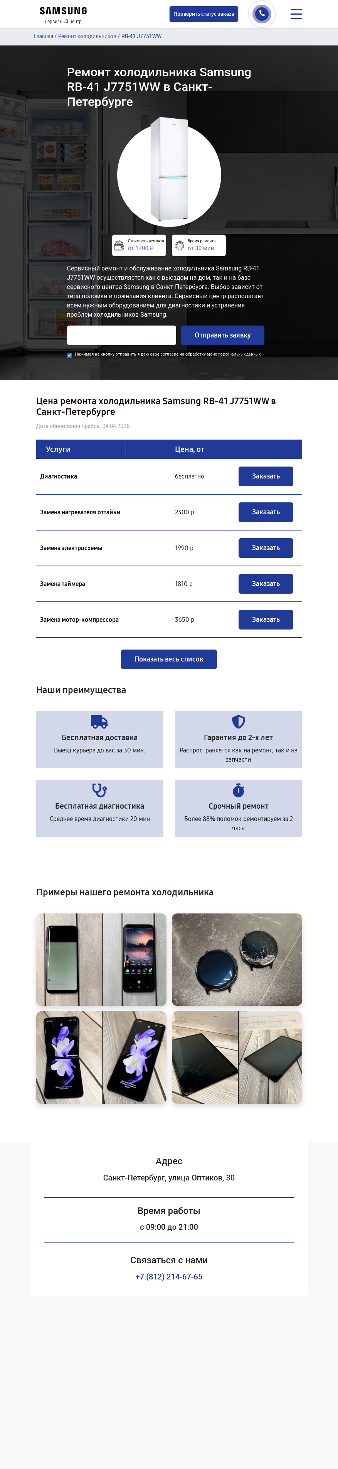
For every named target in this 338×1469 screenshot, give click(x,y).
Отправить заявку (223, 335)
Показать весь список (169, 659)
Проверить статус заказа (203, 14)
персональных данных (239, 354)
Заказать (266, 476)
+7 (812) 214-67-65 (169, 1276)
